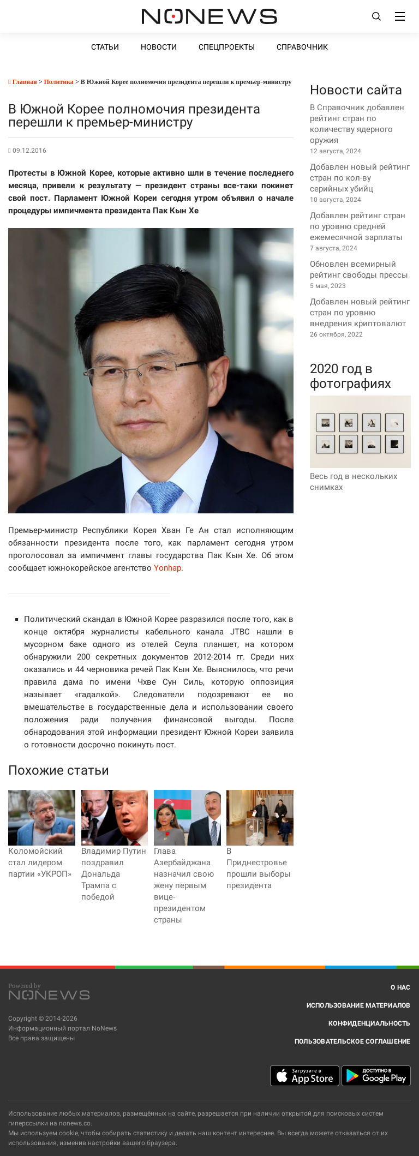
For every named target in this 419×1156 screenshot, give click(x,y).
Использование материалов (359, 1005)
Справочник (302, 47)
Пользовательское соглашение (353, 1041)
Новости (159, 47)
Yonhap (167, 568)
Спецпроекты (227, 47)
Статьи (105, 47)
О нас (400, 987)
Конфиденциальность (369, 1023)
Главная (22, 82)
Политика (59, 82)
